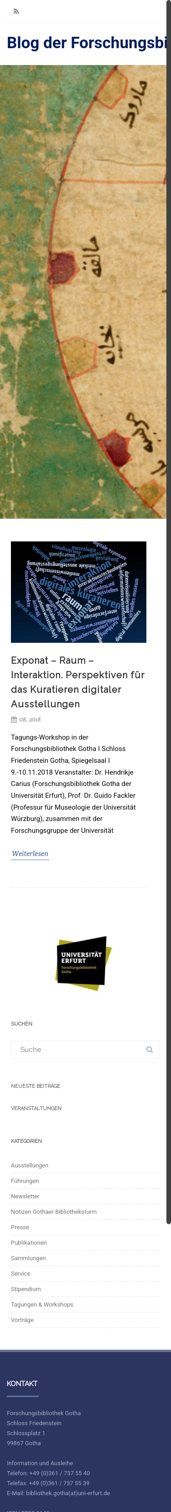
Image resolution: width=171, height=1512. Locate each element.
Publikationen (29, 1242)
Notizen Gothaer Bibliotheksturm (54, 1211)
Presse (20, 1227)
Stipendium (26, 1289)
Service (20, 1273)
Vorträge (22, 1320)
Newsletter (25, 1196)
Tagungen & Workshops (42, 1304)
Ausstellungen (29, 1165)
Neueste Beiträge (35, 1086)
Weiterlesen (30, 853)
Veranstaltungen (36, 1108)
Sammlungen (28, 1258)
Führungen (25, 1180)
